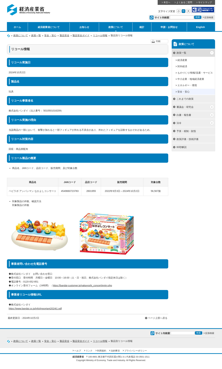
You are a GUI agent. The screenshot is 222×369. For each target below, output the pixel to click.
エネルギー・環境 (187, 85)
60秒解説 (182, 147)
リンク (89, 351)
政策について (115, 27)
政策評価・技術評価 (187, 139)
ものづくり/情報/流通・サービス (195, 72)
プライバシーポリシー (135, 351)
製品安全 (64, 35)
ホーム (17, 27)
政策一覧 (36, 35)
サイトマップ (205, 2)
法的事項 (115, 351)
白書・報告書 (184, 115)
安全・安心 (50, 35)
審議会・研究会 (185, 107)
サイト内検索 (162, 17)
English (200, 27)
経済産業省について (49, 27)
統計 (141, 27)
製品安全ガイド (80, 35)
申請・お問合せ (169, 27)
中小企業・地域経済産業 (190, 79)
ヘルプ (77, 351)
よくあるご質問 (184, 2)
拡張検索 (208, 17)
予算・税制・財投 (186, 131)
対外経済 (182, 66)
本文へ (167, 2)
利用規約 (101, 351)
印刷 (158, 41)
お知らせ (84, 27)
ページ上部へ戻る (157, 318)
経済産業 (182, 60)
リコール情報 (100, 35)
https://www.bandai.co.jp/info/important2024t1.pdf (35, 308)
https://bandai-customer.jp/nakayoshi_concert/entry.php (82, 285)
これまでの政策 (185, 98)
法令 (179, 123)
